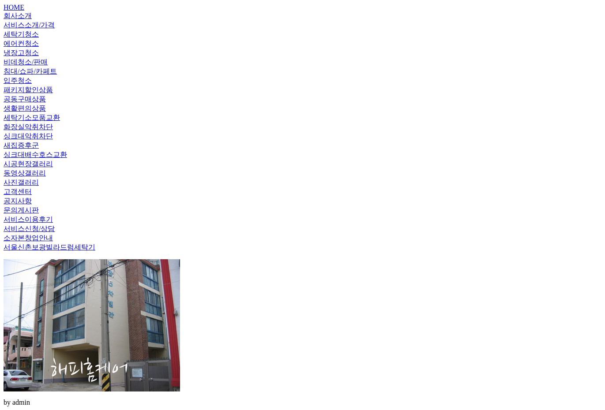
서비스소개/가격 (29, 25)
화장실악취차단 (28, 126)
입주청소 (18, 80)
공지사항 (18, 201)
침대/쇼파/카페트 (30, 71)
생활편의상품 (25, 108)
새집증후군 (21, 145)
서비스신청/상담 (29, 228)
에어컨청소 (21, 43)
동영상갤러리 (25, 173)
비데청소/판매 (26, 62)
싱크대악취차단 (28, 136)
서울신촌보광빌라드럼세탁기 (49, 247)
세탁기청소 (21, 34)
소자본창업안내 (28, 238)
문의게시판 (21, 210)
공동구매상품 (25, 99)
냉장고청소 (21, 52)
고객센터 (18, 191)
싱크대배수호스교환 (35, 154)
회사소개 (18, 15)
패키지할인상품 (28, 89)
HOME (14, 7)
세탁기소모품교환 (32, 117)
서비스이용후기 (28, 219)
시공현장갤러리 (28, 164)
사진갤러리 (21, 182)
